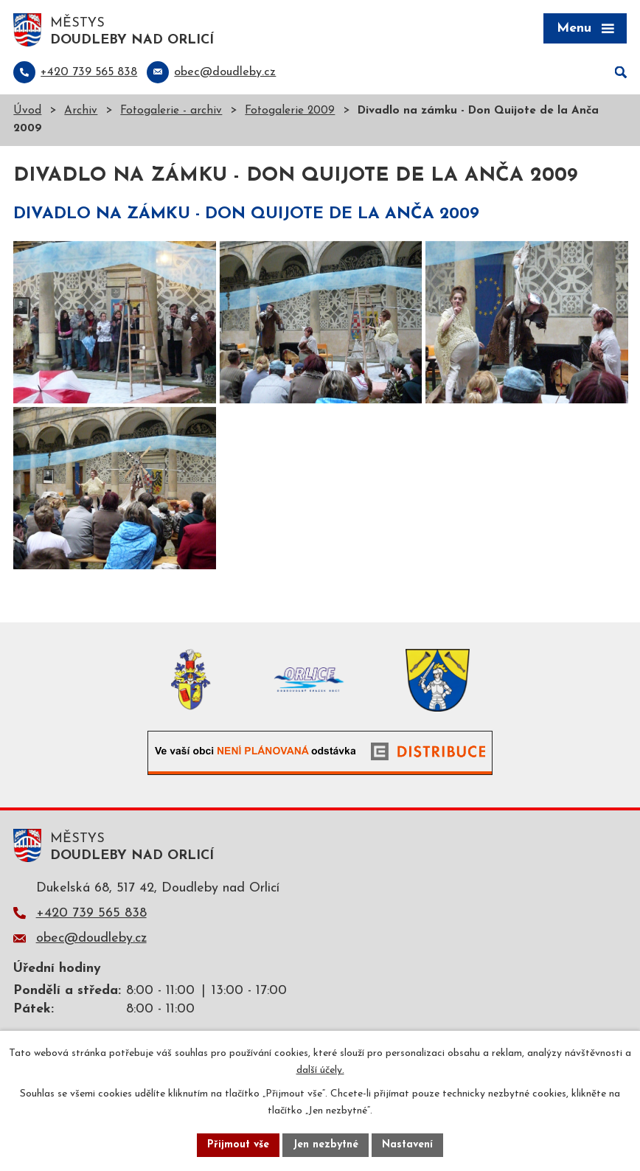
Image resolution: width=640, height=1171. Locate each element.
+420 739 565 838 (91, 913)
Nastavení (407, 1144)
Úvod (27, 111)
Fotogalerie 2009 (290, 111)
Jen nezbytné (325, 1144)
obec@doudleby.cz (91, 938)
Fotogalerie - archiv (171, 111)
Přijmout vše (238, 1144)
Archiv (80, 111)
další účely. (320, 1070)
